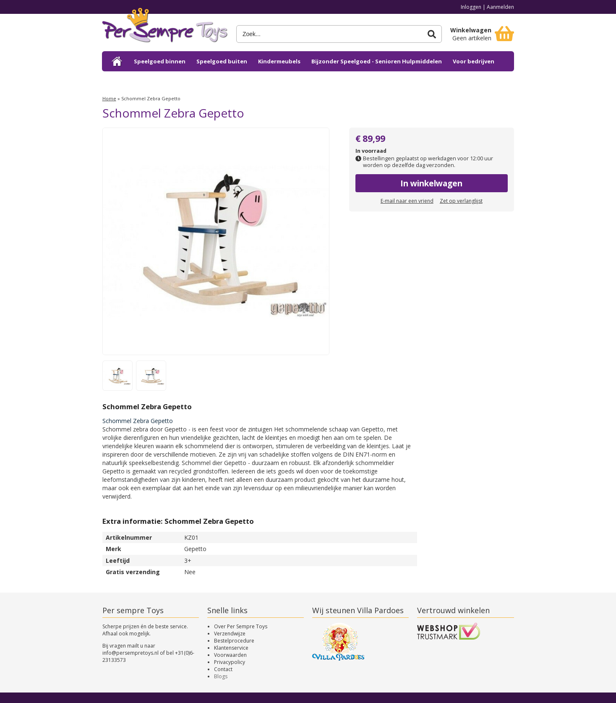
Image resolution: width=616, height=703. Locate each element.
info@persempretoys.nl (130, 652)
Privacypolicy (229, 662)
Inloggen (471, 6)
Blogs (220, 676)
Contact (223, 669)
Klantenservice (231, 647)
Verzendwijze (229, 633)
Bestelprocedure (234, 640)
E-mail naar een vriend (407, 200)
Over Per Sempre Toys (240, 626)
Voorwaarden (230, 655)
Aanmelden (500, 6)
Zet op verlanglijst (461, 200)
